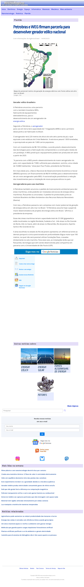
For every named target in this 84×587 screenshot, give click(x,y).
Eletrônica (11, 9)
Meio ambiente (66, 9)
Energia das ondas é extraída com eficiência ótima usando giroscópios (27, 520)
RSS (20, 280)
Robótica (19, 13)
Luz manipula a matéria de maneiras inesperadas (19, 504)
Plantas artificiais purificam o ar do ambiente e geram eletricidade (26, 531)
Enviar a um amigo (25, 269)
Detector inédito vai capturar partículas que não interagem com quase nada (29, 497)
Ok (42, 434)
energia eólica (19, 121)
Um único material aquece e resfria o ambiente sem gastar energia (26, 524)
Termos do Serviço (51, 568)
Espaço (27, 9)
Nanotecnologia (8, 13)
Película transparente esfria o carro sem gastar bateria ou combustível (27, 493)
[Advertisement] (63, 112)
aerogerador (38, 126)
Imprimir (22, 258)
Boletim (32, 568)
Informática (36, 9)
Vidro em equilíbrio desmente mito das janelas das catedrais (23, 478)
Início (4, 9)
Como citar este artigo (27, 264)
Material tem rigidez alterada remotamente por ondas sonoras (24, 501)
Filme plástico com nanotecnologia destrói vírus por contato (23, 470)
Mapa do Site (61, 568)
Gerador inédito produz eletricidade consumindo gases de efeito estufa (28, 485)
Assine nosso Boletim (26, 275)
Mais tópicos (72, 406)
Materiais (46, 9)
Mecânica (55, 9)
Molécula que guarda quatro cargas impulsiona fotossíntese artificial (27, 527)
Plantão (28, 13)
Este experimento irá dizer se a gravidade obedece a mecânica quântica (28, 482)
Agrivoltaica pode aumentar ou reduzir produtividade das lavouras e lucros (29, 516)
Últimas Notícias (23, 568)
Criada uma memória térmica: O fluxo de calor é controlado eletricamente (28, 474)
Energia (20, 9)
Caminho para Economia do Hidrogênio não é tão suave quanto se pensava (29, 535)
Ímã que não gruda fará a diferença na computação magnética (24, 489)
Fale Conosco (40, 568)
